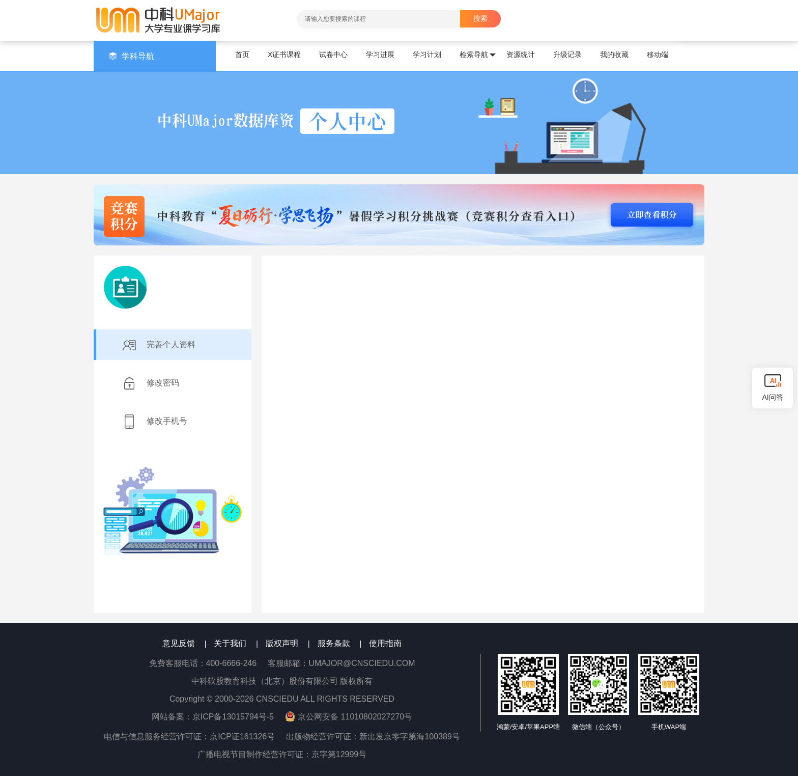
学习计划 (427, 54)
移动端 (657, 54)
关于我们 (230, 643)
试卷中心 (333, 54)
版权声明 (282, 643)
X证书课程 (284, 54)
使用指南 (385, 643)
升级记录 (567, 54)
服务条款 (334, 643)
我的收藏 (614, 54)
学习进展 (380, 54)
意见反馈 (178, 643)
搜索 (480, 18)
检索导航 (478, 55)
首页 (242, 54)
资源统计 (520, 54)
